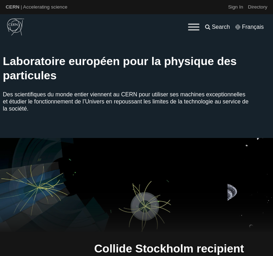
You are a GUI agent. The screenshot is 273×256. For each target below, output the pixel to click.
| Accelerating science (37, 7)
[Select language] (249, 27)
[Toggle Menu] (193, 26)
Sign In (235, 7)
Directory (257, 7)
